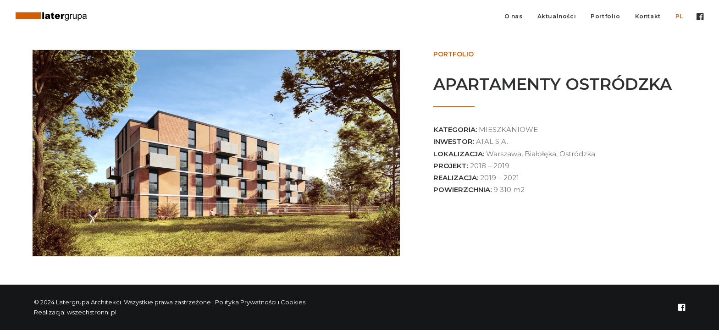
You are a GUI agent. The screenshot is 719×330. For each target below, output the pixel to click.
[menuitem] (513, 16)
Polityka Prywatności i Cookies (261, 302)
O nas (513, 16)
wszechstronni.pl (91, 312)
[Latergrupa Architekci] (51, 16)
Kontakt (648, 16)
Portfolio (605, 16)
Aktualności (556, 16)
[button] (699, 16)
